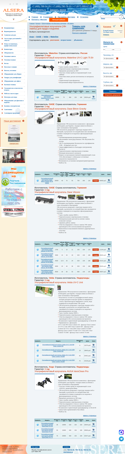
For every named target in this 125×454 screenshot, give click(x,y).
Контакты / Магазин (39, 19)
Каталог (38, 23)
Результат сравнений (79, 33)
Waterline (54, 37)
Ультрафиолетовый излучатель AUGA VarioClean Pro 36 (47, 425)
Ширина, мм (107, 64)
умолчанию (54, 40)
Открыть (106, 34)
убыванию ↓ (79, 40)
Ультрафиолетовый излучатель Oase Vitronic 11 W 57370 (47, 249)
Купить (93, 98)
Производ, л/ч (108, 55)
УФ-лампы (70, 23)
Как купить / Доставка (66, 17)
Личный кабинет (58, 20)
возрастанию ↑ (67, 40)
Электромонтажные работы (13, 152)
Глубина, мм (108, 82)
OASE (38, 37)
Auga (31, 37)
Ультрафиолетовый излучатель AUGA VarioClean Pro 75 (47, 436)
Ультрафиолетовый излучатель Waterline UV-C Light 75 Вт (47, 97)
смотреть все (14, 143)
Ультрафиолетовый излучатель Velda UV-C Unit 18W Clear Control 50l (58, 350)
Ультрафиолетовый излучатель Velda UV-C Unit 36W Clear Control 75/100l (58, 355)
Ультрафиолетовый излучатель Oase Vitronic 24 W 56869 (47, 261)
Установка (84, 17)
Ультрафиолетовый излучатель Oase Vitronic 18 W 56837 (47, 255)
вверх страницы (89, 86)
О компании (48, 17)
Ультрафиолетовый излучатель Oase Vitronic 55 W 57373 (47, 271)
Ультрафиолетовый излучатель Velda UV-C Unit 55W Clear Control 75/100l (58, 360)
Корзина (107, 26)
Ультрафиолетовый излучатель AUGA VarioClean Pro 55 (47, 430)
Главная (35, 17)
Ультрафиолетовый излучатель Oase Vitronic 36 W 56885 (47, 266)
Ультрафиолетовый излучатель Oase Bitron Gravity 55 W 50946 (47, 181)
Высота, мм (107, 73)
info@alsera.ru (39, 10)
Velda (45, 37)
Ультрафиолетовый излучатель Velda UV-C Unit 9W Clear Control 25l (58, 345)
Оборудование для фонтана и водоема (54, 23)
